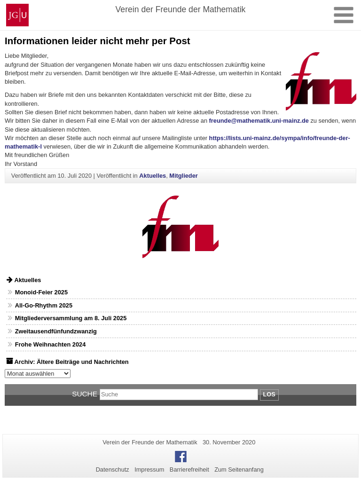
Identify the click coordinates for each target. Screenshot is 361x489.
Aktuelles (152, 175)
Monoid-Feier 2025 (41, 292)
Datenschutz (112, 469)
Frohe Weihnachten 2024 (50, 344)
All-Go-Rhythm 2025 (43, 305)
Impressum (149, 469)
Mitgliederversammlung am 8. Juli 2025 (71, 318)
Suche (84, 394)
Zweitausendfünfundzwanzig (56, 331)
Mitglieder (183, 175)
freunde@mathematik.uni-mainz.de (259, 120)
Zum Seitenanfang (239, 469)
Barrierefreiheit (189, 469)
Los (269, 394)
